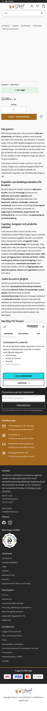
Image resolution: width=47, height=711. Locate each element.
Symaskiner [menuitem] (7, 558)
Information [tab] (23, 333)
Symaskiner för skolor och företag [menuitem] (16, 583)
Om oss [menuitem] (5, 595)
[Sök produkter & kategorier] (23, 13)
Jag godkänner (23, 376)
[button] (37, 6)
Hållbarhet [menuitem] (6, 620)
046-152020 (9, 1)
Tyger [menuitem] (4, 566)
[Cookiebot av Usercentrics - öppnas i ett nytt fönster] (28, 326)
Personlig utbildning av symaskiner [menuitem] (16, 607)
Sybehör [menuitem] (5, 571)
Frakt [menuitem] (4, 640)
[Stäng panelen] (43, 326)
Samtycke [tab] (8, 333)
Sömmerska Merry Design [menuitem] (13, 603)
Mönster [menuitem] (5, 579)
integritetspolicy (37, 410)
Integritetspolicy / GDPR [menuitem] (12, 656)
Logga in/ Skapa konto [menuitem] (11, 631)
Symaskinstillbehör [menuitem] (10, 562)
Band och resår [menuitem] (8, 575)
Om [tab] (38, 333)
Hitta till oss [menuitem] (7, 599)
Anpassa (24, 383)
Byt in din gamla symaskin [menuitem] (13, 611)
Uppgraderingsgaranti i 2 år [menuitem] (13, 616)
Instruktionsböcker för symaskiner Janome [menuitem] (20, 648)
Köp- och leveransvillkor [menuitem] (12, 635)
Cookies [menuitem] (5, 661)
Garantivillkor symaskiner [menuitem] (13, 644)
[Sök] (42, 13)
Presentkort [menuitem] (7, 652)
